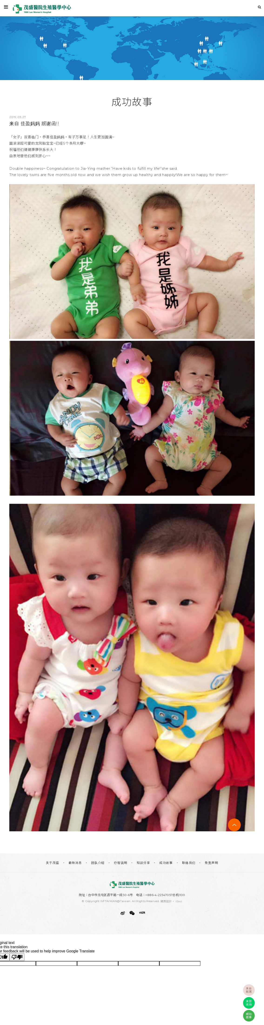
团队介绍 (98, 863)
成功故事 (166, 863)
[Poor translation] (17, 957)
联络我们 (189, 863)
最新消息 (75, 863)
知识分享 (143, 863)
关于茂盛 (52, 863)
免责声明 (211, 863)
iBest (178, 901)
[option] (132, 47)
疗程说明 (120, 863)
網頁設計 (166, 901)
